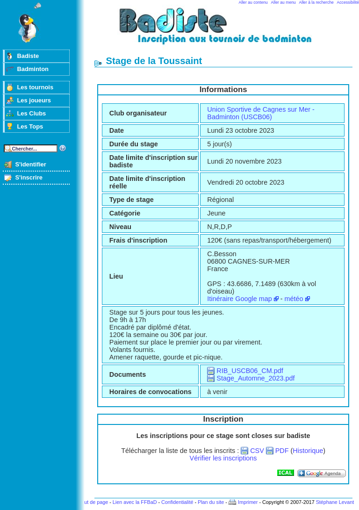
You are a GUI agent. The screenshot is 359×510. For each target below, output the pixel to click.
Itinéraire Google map (239, 298)
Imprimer (248, 502)
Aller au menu (283, 2)
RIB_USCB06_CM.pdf (249, 370)
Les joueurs (34, 100)
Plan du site (211, 502)
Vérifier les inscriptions (223, 458)
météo (294, 298)
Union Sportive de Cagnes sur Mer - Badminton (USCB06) (261, 113)
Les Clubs (31, 113)
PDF (282, 450)
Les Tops (30, 126)
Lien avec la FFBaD (135, 502)
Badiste (28, 55)
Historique (308, 450)
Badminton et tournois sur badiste (227, 31)
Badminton (33, 68)
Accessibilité (348, 2)
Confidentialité (177, 502)
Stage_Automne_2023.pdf (255, 378)
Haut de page (93, 502)
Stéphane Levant (335, 502)
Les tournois (35, 87)
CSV (257, 450)
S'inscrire (29, 177)
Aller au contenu (253, 2)
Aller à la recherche (316, 2)
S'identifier (30, 164)
